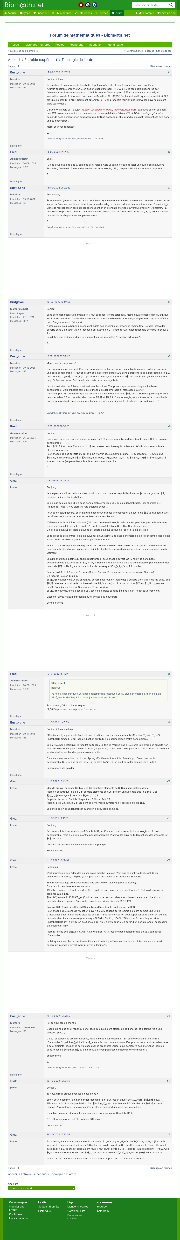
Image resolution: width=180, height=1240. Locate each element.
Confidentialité (76, 1211)
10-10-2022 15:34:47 (58, 356)
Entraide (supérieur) (40, 60)
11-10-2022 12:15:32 (58, 781)
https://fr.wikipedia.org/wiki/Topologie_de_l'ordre (109, 109)
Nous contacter (18, 1218)
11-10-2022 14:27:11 (57, 818)
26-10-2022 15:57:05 (58, 1016)
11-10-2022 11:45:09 (58, 722)
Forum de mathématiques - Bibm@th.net (90, 35)
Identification (116, 44)
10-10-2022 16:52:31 (58, 426)
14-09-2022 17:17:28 (58, 151)
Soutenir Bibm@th (49, 1206)
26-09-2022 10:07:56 (58, 301)
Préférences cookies (74, 1217)
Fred (13, 152)
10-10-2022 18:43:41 (58, 673)
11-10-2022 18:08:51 (58, 860)
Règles (59, 44)
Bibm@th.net (24, 5)
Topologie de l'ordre (78, 60)
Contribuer (15, 1214)
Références (83, 13)
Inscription (95, 44)
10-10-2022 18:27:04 (58, 480)
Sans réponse (164, 50)
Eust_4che (17, 72)
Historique (44, 1211)
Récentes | (150, 50)
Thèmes (101, 13)
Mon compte (144, 13)
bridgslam (17, 302)
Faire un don (166, 13)
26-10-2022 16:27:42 (58, 1080)
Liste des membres (37, 44)
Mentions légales (77, 1206)
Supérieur (40, 13)
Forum (116, 13)
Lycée (25, 13)
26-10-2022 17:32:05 (58, 1134)
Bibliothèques (62, 13)
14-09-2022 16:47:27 (58, 72)
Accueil (10, 13)
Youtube (102, 1206)
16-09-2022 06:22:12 (58, 187)
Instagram (103, 1211)
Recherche (76, 44)
